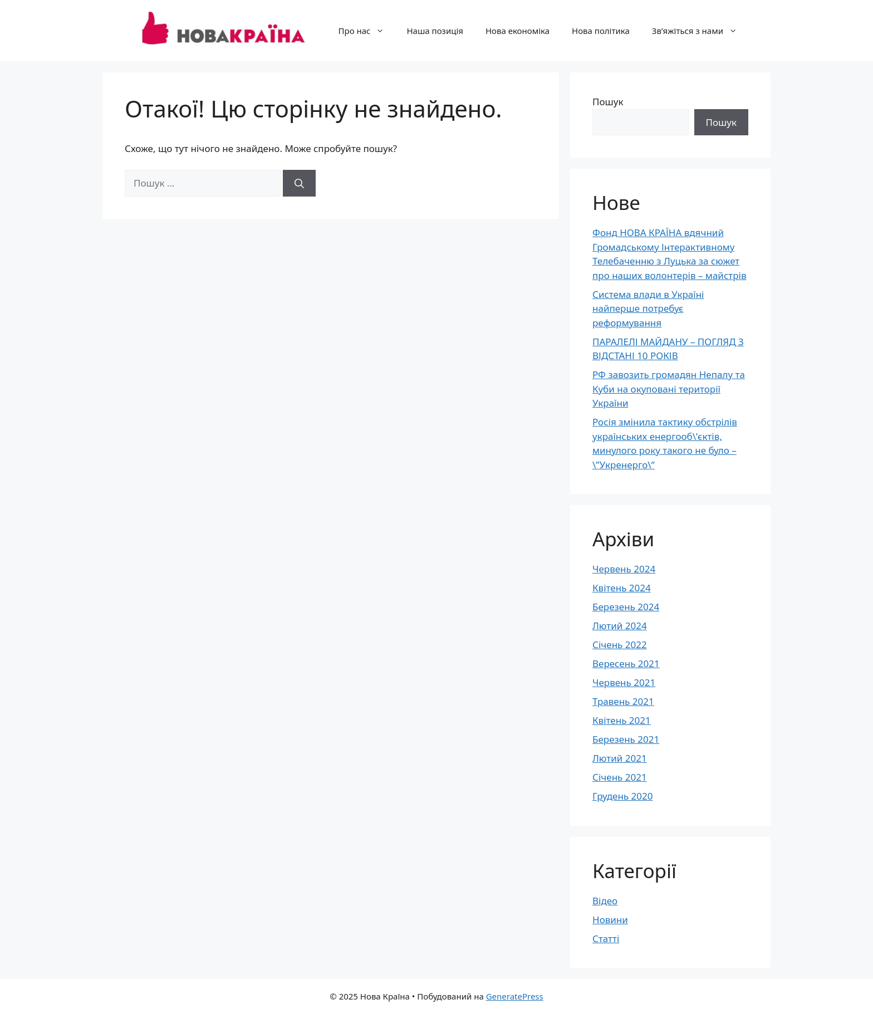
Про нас (367, 30)
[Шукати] (299, 183)
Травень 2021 (623, 701)
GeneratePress (514, 996)
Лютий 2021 (619, 758)
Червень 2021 (623, 682)
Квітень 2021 (621, 720)
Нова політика (601, 30)
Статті (605, 938)
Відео (604, 900)
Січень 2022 (619, 644)
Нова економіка (517, 30)
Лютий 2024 (619, 625)
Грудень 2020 (622, 796)
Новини (610, 919)
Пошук (607, 101)
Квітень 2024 (621, 587)
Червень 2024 (623, 568)
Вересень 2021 (626, 663)
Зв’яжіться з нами (700, 30)
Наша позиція (434, 30)
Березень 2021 (625, 739)
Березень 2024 (625, 606)
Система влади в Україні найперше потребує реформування (648, 308)
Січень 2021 (619, 777)
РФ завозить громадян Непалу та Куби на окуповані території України (668, 388)
